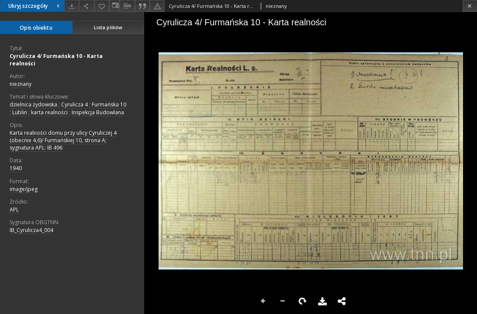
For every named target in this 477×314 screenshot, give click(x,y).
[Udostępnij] (86, 6)
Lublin (19, 112)
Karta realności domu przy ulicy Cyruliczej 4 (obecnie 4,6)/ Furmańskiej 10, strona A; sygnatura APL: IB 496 (63, 140)
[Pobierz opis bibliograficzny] (127, 6)
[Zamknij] (470, 6)
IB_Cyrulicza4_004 (31, 230)
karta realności (49, 112)
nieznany (20, 84)
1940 (16, 168)
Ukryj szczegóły (35, 6)
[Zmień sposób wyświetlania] (114, 6)
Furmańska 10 (109, 104)
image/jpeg (24, 189)
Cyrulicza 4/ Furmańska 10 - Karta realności (56, 59)
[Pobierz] (71, 6)
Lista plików (108, 27)
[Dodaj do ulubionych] (101, 6)
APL (14, 209)
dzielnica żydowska (33, 104)
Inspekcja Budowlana (98, 112)
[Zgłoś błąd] (157, 6)
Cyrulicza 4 (74, 104)
